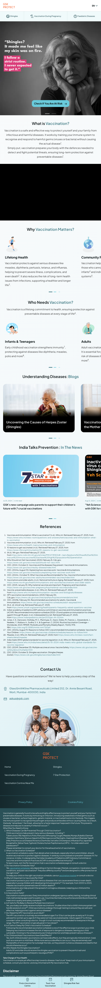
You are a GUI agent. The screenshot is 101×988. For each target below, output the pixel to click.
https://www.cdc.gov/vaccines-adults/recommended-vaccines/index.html (40, 577)
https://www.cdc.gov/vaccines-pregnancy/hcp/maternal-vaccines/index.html (42, 587)
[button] (47, 113)
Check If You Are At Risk (50, 103)
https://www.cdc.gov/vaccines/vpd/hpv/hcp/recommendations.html (46, 597)
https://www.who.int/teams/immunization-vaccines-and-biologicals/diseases (47, 592)
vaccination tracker (67, 875)
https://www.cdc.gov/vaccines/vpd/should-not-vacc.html (33, 562)
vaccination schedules (20, 868)
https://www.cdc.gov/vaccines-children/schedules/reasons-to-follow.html (53, 632)
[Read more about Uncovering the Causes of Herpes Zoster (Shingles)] (39, 408)
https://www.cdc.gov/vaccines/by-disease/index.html (31, 567)
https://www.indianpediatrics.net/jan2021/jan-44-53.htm (38, 617)
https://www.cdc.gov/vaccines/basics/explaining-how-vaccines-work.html (41, 572)
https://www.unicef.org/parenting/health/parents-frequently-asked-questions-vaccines (52, 607)
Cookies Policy (75, 802)
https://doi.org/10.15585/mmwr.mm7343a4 (30, 627)
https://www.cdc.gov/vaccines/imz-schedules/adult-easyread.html (51, 602)
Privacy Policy (25, 802)
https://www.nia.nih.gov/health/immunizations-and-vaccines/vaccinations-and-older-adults (49, 582)
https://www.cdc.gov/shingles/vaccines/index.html (37, 655)
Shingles (57, 766)
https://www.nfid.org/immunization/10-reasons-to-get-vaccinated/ (38, 550)
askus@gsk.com (19, 698)
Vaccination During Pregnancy (20, 774)
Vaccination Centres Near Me (19, 783)
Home (8, 766)
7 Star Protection (61, 774)
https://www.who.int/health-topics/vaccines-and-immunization (36, 545)
